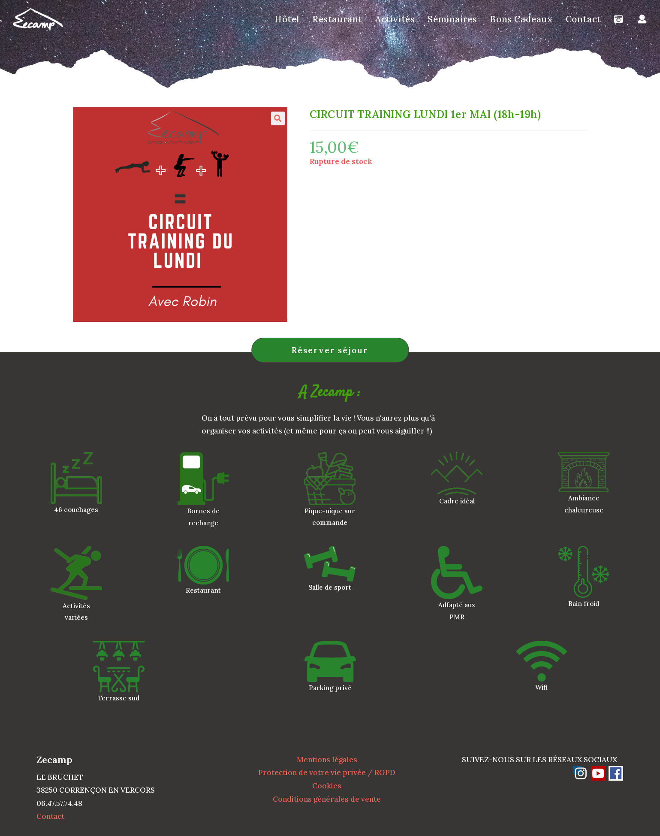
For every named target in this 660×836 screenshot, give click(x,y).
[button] (278, 118)
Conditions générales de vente (327, 799)
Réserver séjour (330, 350)
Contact (50, 816)
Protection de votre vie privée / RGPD (326, 772)
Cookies (326, 786)
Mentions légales (327, 759)
